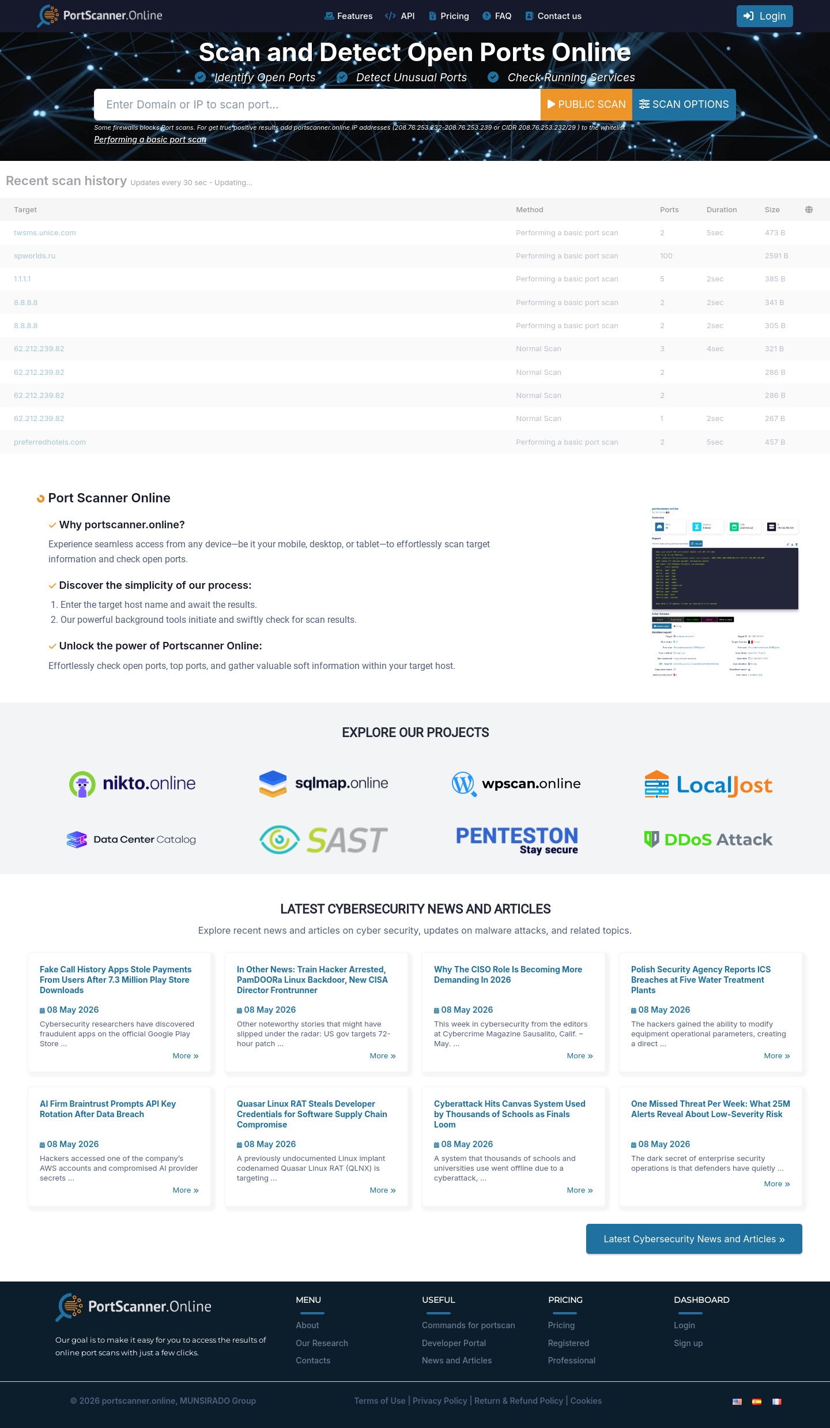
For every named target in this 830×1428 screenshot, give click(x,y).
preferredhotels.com (50, 441)
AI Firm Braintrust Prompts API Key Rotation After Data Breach (108, 1109)
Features (347, 16)
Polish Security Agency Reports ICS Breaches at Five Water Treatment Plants (701, 979)
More (186, 1055)
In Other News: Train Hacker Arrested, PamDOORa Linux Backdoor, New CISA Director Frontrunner (312, 979)
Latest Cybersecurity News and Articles (694, 1239)
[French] (777, 1401)
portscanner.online (139, 1401)
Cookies (586, 1401)
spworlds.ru (34, 255)
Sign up (688, 1343)
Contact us (553, 16)
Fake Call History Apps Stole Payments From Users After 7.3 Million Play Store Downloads (116, 979)
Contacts (313, 1360)
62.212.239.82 (39, 348)
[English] (737, 1401)
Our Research (322, 1343)
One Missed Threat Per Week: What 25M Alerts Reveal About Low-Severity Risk (710, 1109)
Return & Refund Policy (518, 1401)
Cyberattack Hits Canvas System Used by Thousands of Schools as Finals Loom (510, 1114)
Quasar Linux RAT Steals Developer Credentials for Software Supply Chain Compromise (312, 1114)
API (400, 16)
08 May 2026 (69, 1009)
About (307, 1325)
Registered (569, 1343)
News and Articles (457, 1360)
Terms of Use (380, 1401)
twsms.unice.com (45, 232)
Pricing (448, 16)
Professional (572, 1360)
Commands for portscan (468, 1325)
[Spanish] (756, 1401)
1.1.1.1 (22, 278)
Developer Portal (454, 1343)
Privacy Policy (440, 1401)
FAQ (496, 16)
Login (765, 16)
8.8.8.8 (26, 302)
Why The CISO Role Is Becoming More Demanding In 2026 (508, 974)
